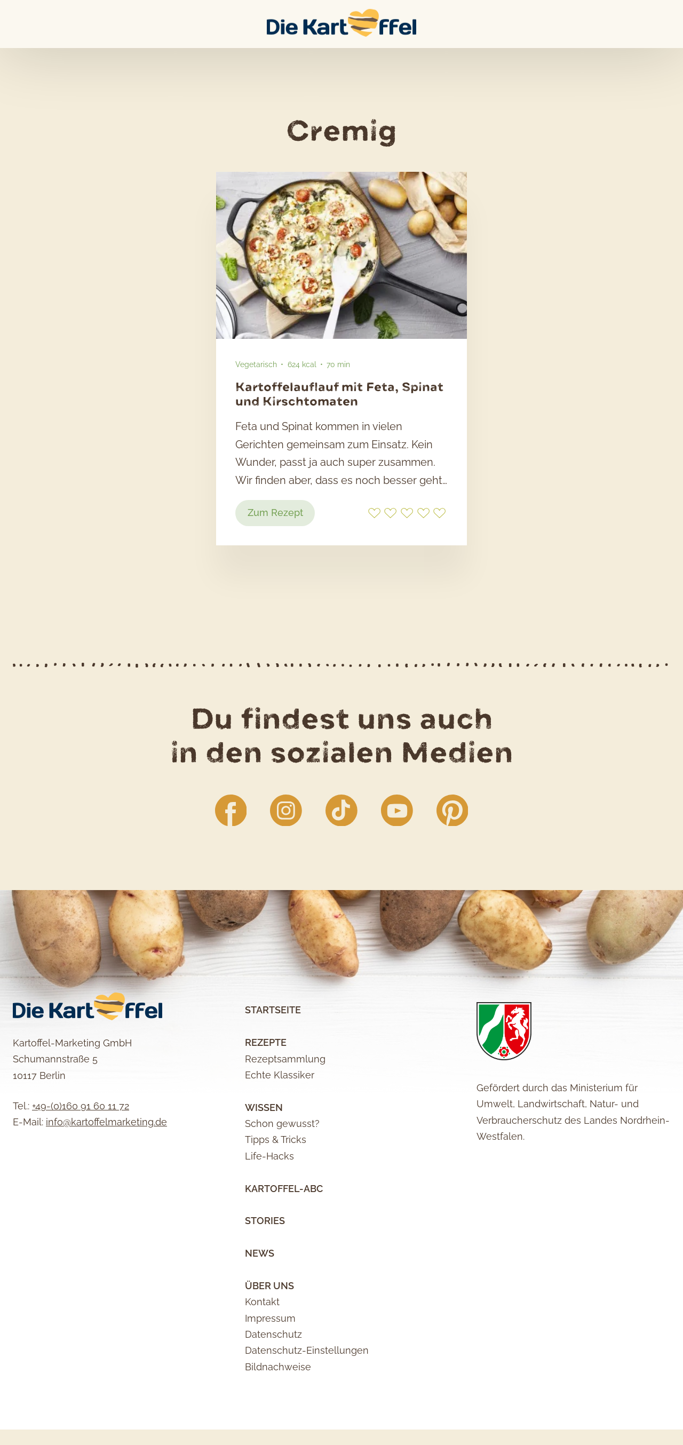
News (259, 1297)
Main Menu (14, 24)
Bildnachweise (278, 1410)
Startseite (273, 1054)
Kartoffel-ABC (284, 1232)
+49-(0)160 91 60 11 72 (80, 1149)
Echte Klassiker (279, 1118)
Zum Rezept (282, 553)
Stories (265, 1265)
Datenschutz (273, 1378)
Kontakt (262, 1346)
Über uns (269, 1329)
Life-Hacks (269, 1199)
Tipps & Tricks (275, 1183)
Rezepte (266, 1086)
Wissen (264, 1151)
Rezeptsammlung (285, 1102)
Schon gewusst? (282, 1167)
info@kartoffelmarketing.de (106, 1166)
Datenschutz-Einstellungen (307, 1394)
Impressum (270, 1362)
